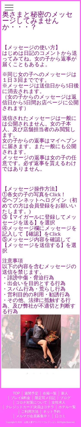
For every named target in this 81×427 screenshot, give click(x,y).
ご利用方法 (29, 411)
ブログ (65, 398)
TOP (16, 393)
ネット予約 (51, 411)
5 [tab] (53, 373)
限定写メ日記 (45, 398)
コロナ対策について (31, 402)
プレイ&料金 (20, 398)
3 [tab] (40, 373)
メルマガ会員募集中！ (33, 416)
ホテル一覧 (67, 407)
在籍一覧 (50, 393)
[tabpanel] (41, 341)
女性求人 (58, 402)
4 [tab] (47, 373)
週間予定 (31, 393)
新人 (64, 393)
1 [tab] (27, 373)
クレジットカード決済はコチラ (30, 407)
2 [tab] (34, 373)
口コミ (60, 416)
